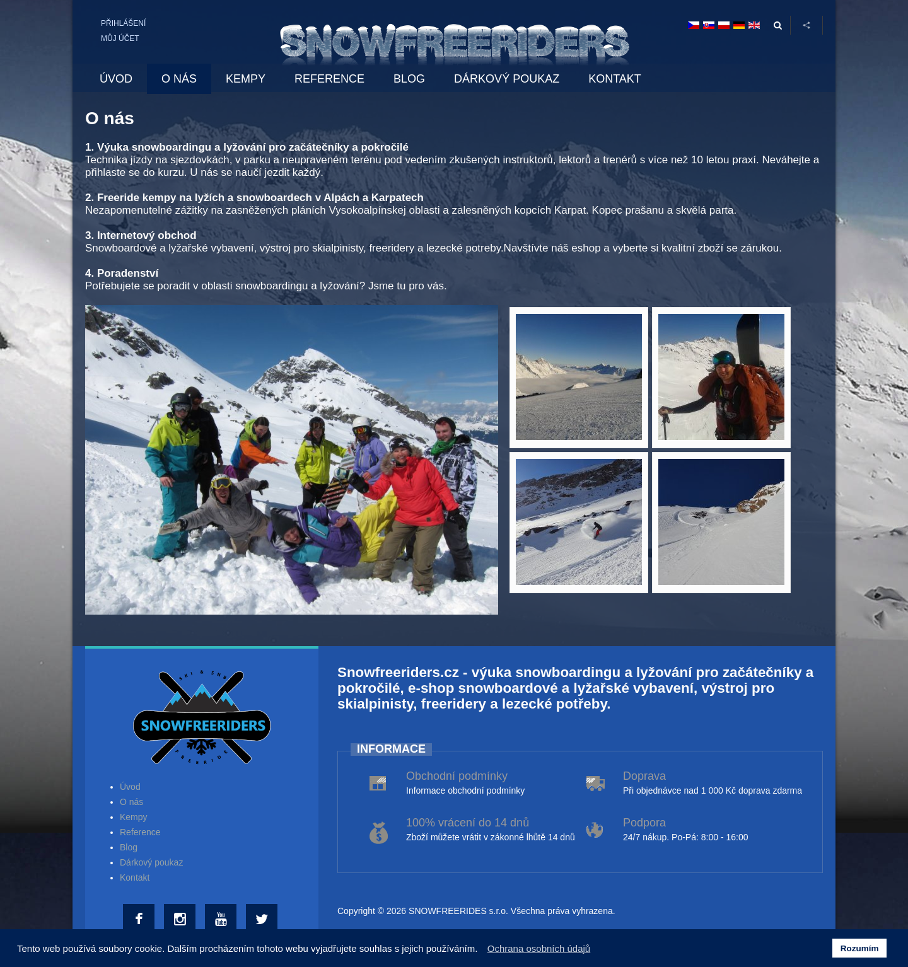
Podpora (644, 822)
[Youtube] (222, 919)
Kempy (134, 817)
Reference (140, 832)
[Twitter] (263, 919)
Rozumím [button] (860, 948)
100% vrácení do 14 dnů (467, 822)
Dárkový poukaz (151, 862)
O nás (131, 802)
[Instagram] (181, 919)
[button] (481, 950)
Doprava (644, 776)
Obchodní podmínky (457, 776)
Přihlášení (123, 23)
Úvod (130, 787)
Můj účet (120, 38)
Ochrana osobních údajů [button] (538, 948)
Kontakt (134, 877)
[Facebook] (140, 919)
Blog (128, 847)
